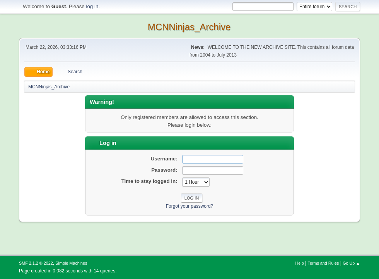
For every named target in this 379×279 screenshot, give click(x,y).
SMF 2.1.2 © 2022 (36, 263)
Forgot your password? (189, 206)
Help (299, 263)
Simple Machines (71, 263)
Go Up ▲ (351, 263)
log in (92, 6)
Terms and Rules (323, 263)
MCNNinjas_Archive (189, 27)
